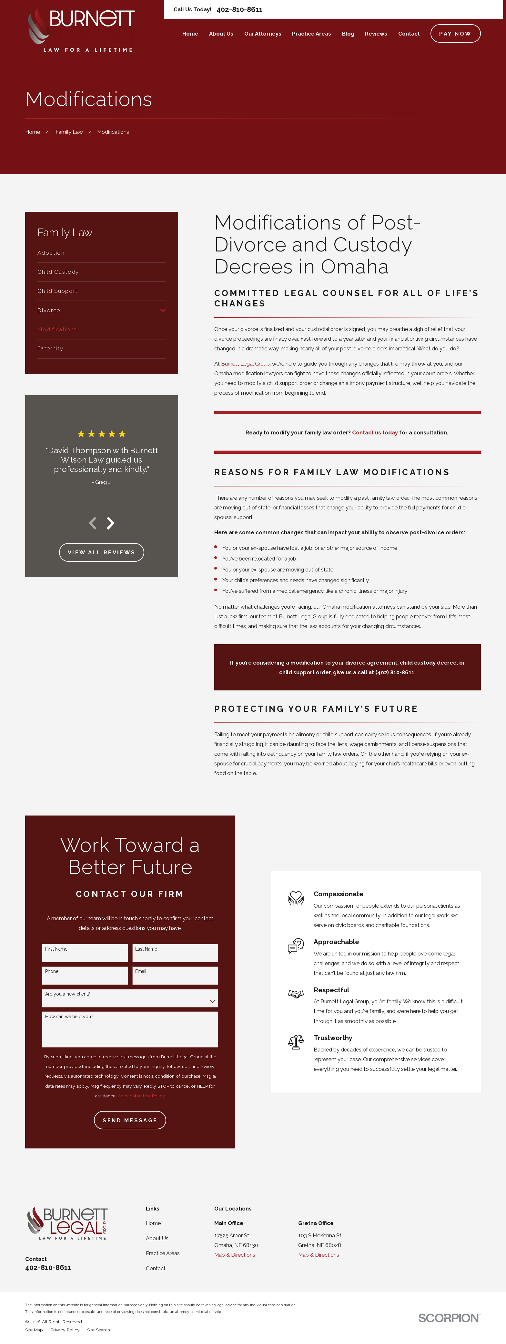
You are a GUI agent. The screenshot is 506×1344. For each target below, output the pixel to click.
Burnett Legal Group (245, 363)
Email (132, 971)
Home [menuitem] (190, 33)
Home (153, 1223)
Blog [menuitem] (348, 33)
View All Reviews (102, 552)
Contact (156, 1268)
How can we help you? (60, 1016)
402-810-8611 (240, 9)
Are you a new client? (58, 994)
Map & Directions (234, 1255)
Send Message (121, 1120)
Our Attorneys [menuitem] (262, 33)
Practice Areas (163, 1253)
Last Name (137, 949)
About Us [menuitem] (221, 33)
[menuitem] (101, 252)
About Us (157, 1238)
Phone (43, 971)
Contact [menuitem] (409, 33)
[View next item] (110, 523)
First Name (47, 949)
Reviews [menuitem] (376, 33)
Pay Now (455, 33)
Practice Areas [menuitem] (311, 33)
